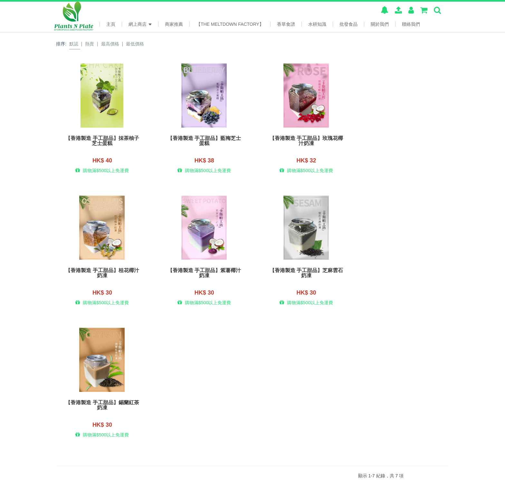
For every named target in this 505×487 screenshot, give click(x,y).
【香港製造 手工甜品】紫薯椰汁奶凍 (101, 273)
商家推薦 (174, 24)
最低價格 (135, 43)
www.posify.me (432, 477)
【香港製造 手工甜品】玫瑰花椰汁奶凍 (302, 141)
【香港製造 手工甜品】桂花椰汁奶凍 (403, 141)
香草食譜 (286, 24)
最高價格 (110, 43)
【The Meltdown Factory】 (230, 24)
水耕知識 (317, 24)
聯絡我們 (411, 24)
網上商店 (140, 24)
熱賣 (89, 43)
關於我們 (380, 24)
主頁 (110, 24)
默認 (73, 43)
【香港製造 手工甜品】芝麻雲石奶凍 (202, 273)
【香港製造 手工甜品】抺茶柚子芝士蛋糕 (101, 141)
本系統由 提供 (83, 478)
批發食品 (348, 24)
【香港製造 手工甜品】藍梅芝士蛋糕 (202, 141)
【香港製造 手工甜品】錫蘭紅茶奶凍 (302, 273)
